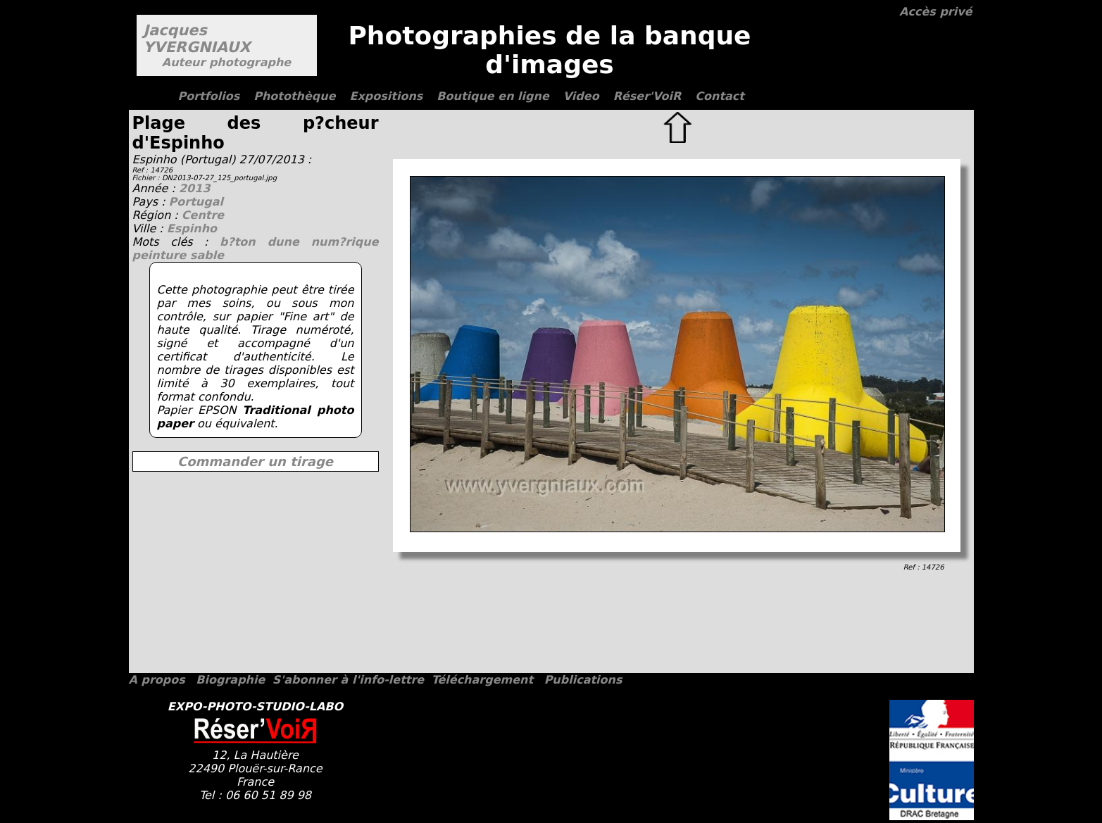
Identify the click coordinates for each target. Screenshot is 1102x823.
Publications (583, 679)
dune (289, 242)
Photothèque (294, 96)
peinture (161, 255)
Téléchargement (482, 679)
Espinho (192, 228)
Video (581, 96)
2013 (195, 188)
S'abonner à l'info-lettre (348, 679)
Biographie (230, 679)
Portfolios (209, 96)
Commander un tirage (255, 461)
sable (207, 255)
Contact (719, 96)
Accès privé (935, 11)
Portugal (196, 201)
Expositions (386, 96)
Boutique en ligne (493, 96)
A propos (157, 679)
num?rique (345, 242)
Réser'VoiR (647, 96)
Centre (203, 215)
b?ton (244, 242)
